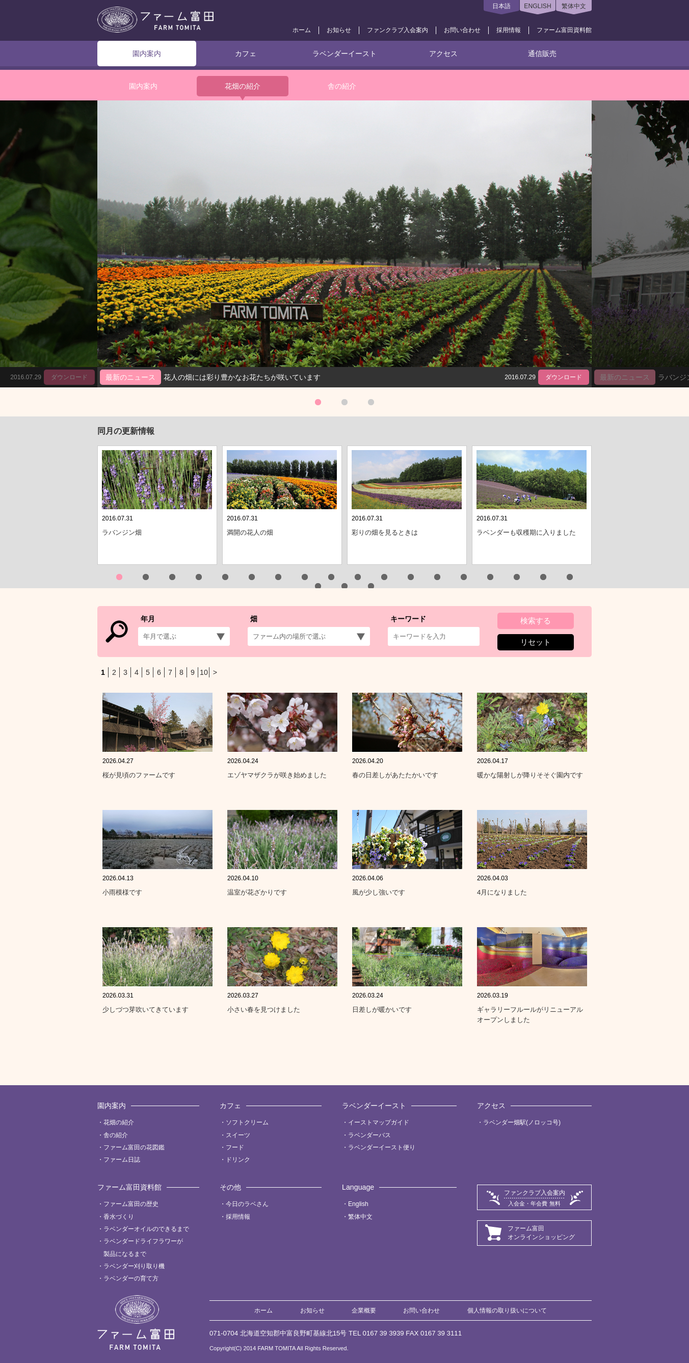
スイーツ (238, 1135)
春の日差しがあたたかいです (395, 775)
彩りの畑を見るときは (385, 532)
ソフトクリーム (247, 1122)
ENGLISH (537, 6)
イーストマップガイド (378, 1122)
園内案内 (146, 53)
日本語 (501, 6)
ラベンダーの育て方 (130, 1278)
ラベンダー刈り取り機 (134, 1266)
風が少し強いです (378, 892)
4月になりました (502, 892)
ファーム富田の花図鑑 (134, 1147)
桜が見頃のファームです (138, 775)
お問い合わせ (462, 30)
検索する (535, 620)
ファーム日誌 (121, 1159)
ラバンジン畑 (122, 532)
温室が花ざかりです (257, 892)
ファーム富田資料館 (564, 30)
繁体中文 (574, 6)
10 (204, 672)
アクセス (443, 53)
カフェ (245, 53)
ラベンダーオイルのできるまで (146, 1229)
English (358, 1204)
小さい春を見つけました (263, 1009)
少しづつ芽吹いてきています (145, 1009)
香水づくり (118, 1216)
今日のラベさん (247, 1204)
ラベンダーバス (369, 1135)
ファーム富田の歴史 (130, 1204)
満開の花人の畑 (250, 532)
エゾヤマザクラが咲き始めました (277, 775)
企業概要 (364, 1310)
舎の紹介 (342, 86)
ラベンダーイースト (344, 53)
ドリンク (238, 1159)
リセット (535, 642)
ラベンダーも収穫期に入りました (526, 532)
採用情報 (508, 30)
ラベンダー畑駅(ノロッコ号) (522, 1122)
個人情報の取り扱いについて (507, 1310)
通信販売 (542, 53)
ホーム (302, 30)
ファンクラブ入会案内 (397, 30)
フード (235, 1147)
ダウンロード (563, 377)
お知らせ (339, 30)
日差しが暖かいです (382, 1009)
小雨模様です (122, 892)
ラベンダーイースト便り (381, 1147)
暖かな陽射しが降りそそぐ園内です (530, 775)
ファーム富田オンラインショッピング (541, 1233)
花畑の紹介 (242, 86)
